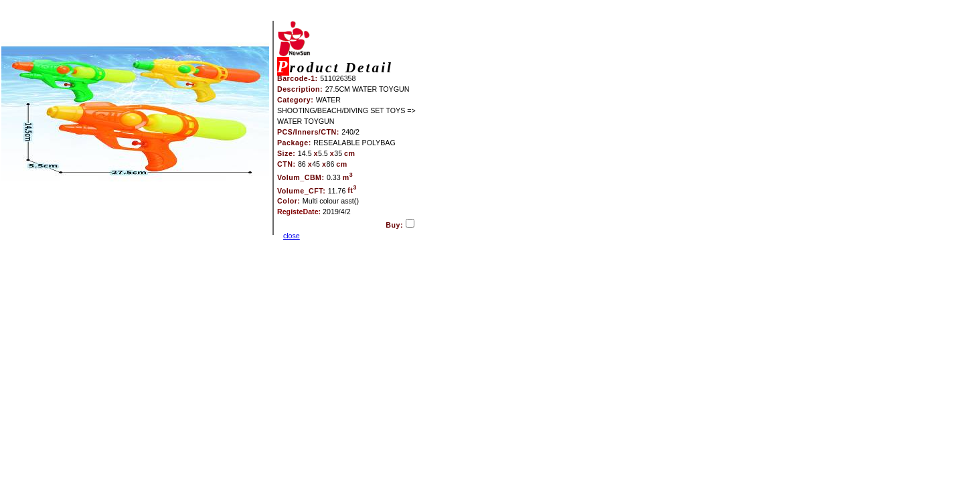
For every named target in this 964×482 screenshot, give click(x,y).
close (291, 236)
